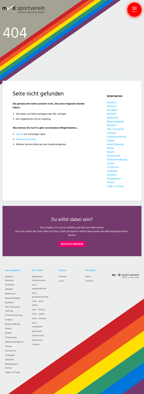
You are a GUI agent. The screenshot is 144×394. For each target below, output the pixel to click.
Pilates (110, 148)
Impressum (37, 340)
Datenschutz (38, 335)
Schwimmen (113, 156)
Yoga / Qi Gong (115, 186)
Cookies (36, 344)
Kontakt (62, 276)
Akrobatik (112, 110)
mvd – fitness (38, 309)
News (88, 276)
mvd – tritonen (39, 318)
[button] (134, 10)
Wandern (112, 175)
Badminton (113, 117)
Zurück (19, 134)
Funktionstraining (116, 136)
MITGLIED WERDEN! (72, 244)
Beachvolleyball (115, 121)
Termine (89, 280)
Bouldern (112, 125)
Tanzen (111, 163)
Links (61, 280)
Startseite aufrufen (26, 139)
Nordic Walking (115, 144)
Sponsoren (37, 331)
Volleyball (112, 171)
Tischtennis (113, 167)
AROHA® (111, 114)
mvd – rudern (38, 313)
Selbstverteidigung (117, 159)
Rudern (111, 152)
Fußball (111, 140)
